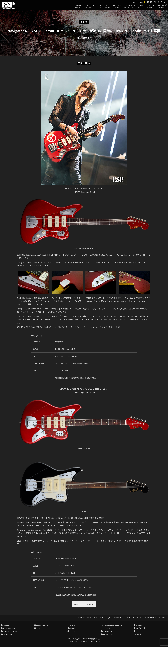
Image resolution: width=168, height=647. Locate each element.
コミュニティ (149, 6)
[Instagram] (82, 63)
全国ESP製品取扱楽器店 (64, 378)
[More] (89, 63)
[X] (78, 63)
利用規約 (138, 634)
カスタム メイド (89, 6)
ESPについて (161, 6)
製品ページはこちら (82, 604)
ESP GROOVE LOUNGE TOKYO (112, 625)
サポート (140, 6)
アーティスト (116, 6)
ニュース (100, 6)
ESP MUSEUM (106, 628)
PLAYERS (72, 625)
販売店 (107, 6)
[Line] (85, 63)
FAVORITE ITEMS (138, 2)
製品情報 (78, 6)
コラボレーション (129, 6)
